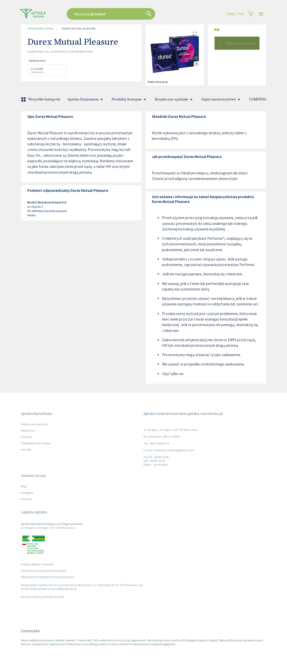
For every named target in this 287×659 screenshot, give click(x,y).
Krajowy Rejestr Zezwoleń (37, 564)
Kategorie (27, 492)
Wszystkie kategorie (41, 99)
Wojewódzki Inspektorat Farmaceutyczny (48, 577)
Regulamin (28, 430)
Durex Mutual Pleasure (78, 28)
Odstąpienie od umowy (36, 443)
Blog (24, 486)
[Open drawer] (261, 14)
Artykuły (26, 499)
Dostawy (26, 437)
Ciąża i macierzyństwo (221, 99)
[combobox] (124, 14)
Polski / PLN (235, 14)
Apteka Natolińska (40, 28)
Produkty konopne (130, 99)
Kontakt (26, 449)
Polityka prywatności (34, 424)
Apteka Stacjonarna (86, 99)
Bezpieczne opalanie (174, 99)
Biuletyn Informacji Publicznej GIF (42, 597)
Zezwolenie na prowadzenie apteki (43, 570)
